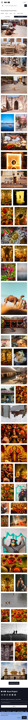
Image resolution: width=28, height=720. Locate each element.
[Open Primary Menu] (2, 2)
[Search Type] (3, 5)
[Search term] (14, 5)
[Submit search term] (25, 5)
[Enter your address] (14, 702)
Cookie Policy (14, 713)
